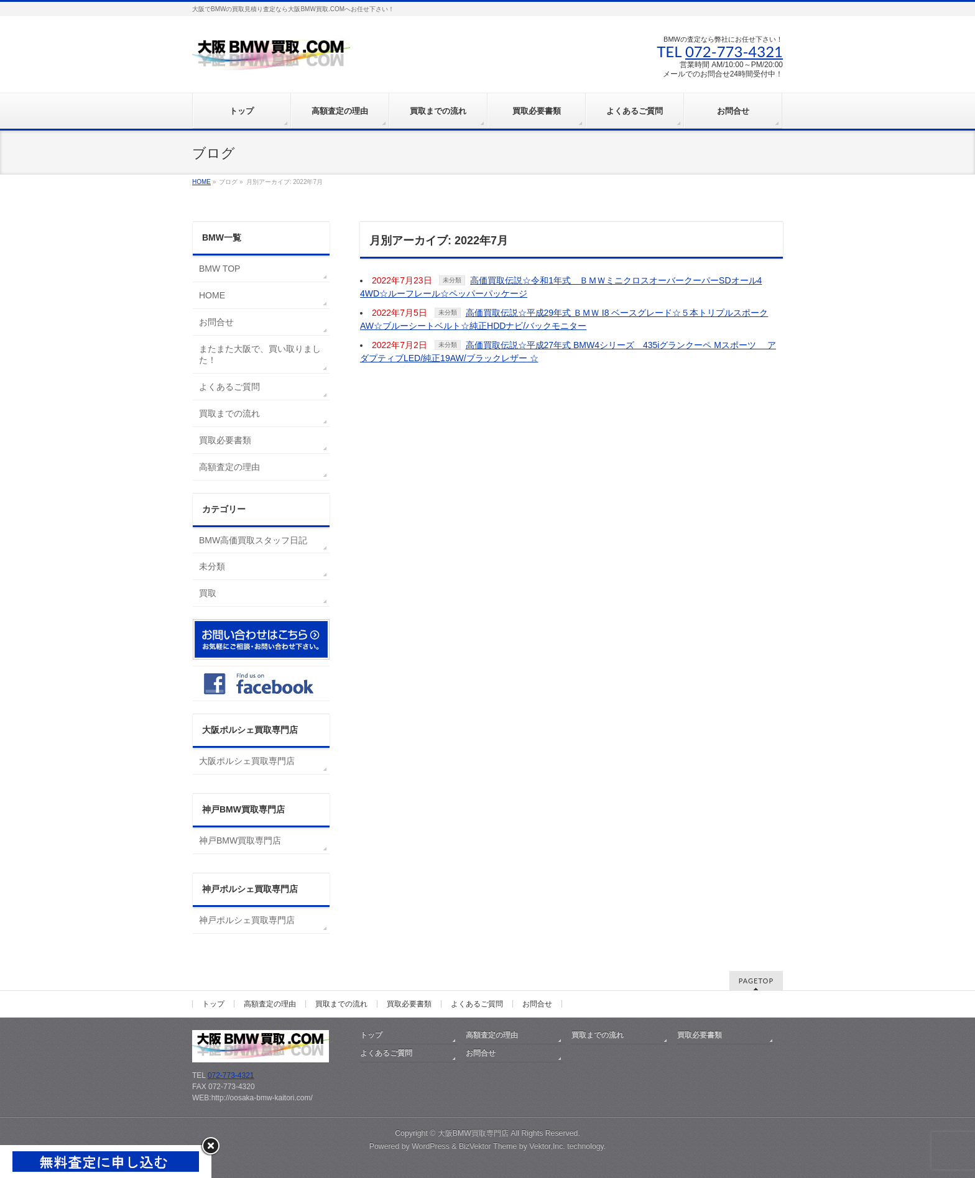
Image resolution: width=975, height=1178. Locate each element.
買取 (207, 593)
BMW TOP (219, 269)
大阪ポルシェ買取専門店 (247, 761)
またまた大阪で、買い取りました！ (260, 354)
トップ (213, 1004)
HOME (212, 295)
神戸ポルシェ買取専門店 (247, 920)
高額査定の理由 (229, 467)
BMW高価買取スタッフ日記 (253, 540)
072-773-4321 (734, 51)
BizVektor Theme (488, 1146)
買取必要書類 (225, 440)
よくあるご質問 (229, 387)
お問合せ (216, 322)
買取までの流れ (229, 413)
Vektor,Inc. (547, 1146)
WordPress (431, 1146)
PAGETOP (756, 981)
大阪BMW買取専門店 (473, 1133)
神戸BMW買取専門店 (240, 840)
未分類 (452, 280)
